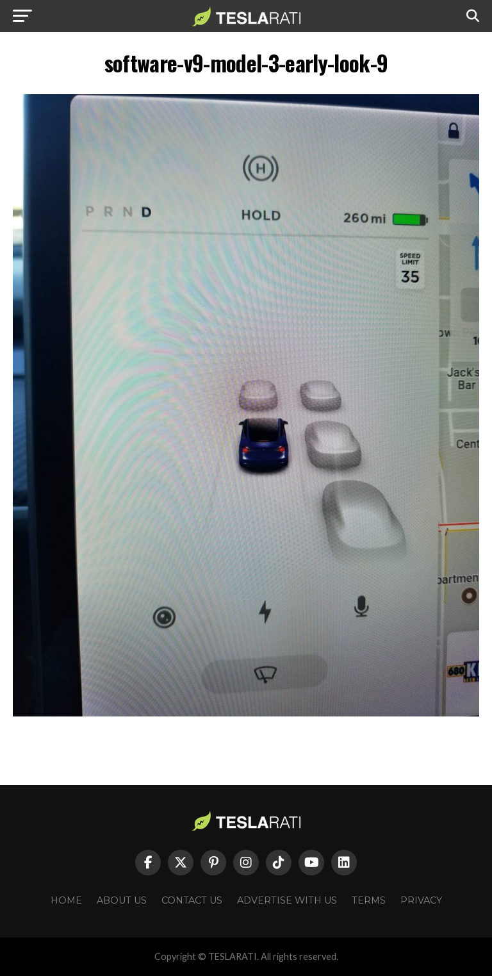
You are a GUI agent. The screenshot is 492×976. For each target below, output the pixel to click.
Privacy (421, 900)
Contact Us (191, 900)
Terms (369, 900)
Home (66, 900)
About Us (122, 900)
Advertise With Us (287, 900)
